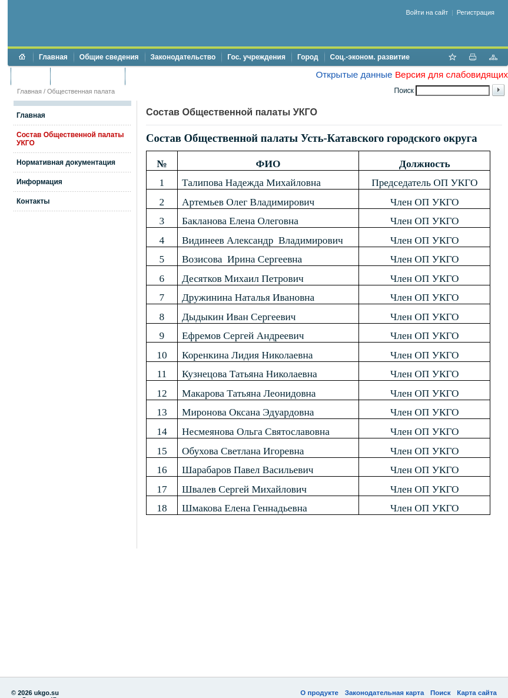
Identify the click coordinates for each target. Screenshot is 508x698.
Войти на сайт (427, 12)
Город (307, 57)
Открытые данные (354, 74)
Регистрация (475, 12)
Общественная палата (81, 91)
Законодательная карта (384, 692)
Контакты (33, 201)
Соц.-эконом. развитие (370, 57)
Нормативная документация (65, 162)
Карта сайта (477, 692)
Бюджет (30, 76)
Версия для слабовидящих (451, 74)
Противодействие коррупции (182, 76)
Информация (39, 182)
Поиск (440, 692)
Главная (53, 57)
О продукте (319, 692)
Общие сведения (109, 57)
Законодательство (183, 57)
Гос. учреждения (256, 57)
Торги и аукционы (87, 76)
